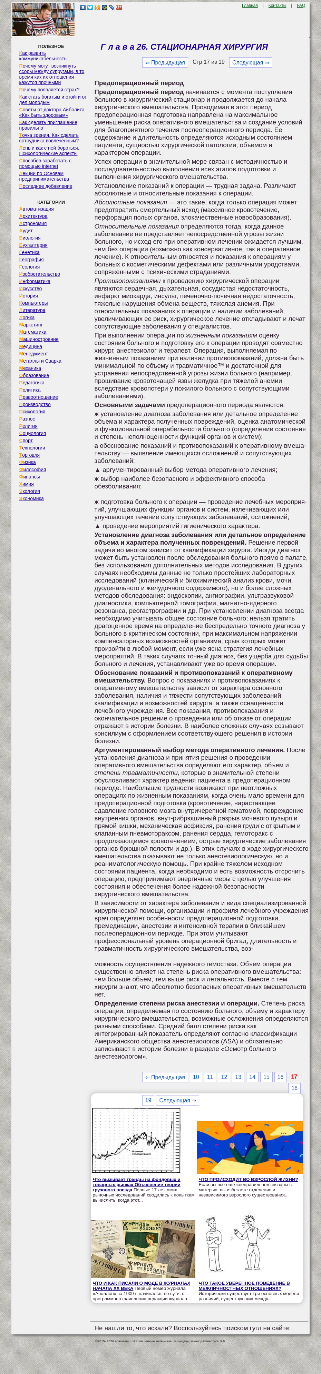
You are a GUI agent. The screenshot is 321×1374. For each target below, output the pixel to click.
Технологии (32, 448)
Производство (35, 404)
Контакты (277, 5)
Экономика (31, 498)
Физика (27, 462)
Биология (30, 238)
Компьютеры (33, 303)
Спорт (26, 440)
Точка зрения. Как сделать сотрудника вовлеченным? (49, 137)
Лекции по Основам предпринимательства (44, 176)
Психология (32, 411)
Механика (30, 368)
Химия (26, 484)
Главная (250, 5)
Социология (32, 433)
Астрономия (33, 223)
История (28, 296)
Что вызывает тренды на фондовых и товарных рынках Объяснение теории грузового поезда (137, 1184)
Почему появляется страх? (49, 89)
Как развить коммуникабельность (43, 55)
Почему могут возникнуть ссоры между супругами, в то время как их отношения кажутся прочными (52, 74)
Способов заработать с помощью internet (45, 163)
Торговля (29, 455)
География (31, 259)
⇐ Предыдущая (165, 62)
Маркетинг (31, 324)
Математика (33, 332)
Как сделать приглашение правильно (48, 125)
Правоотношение (38, 397)
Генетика (29, 252)
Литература (32, 310)
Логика (27, 317)
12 (224, 1077)
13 (238, 1077)
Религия (28, 426)
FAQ (301, 5)
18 (294, 1088)
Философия (32, 469)
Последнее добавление (45, 186)
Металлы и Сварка (40, 361)
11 (210, 1077)
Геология (29, 267)
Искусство (30, 288)
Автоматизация (36, 209)
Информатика (34, 281)
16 (281, 1077)
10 (196, 1077)
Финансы (29, 476)
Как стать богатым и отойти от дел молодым (53, 99)
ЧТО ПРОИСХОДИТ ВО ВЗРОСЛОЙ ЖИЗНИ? (248, 1179)
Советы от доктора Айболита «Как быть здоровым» (52, 112)
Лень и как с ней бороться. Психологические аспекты (49, 150)
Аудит (26, 230)
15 (266, 1077)
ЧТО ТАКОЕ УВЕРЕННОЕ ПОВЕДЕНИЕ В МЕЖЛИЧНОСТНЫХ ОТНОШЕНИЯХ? (244, 1286)
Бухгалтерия (33, 245)
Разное (27, 419)
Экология (29, 491)
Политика (30, 390)
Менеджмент (33, 353)
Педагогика (32, 382)
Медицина (30, 346)
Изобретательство (39, 274)
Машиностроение (39, 339)
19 (148, 1100)
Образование (34, 375)
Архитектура (33, 216)
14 (252, 1077)
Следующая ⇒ (250, 62)
